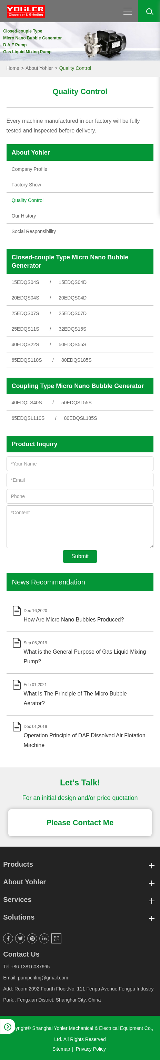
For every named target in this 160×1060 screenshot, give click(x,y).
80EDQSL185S (80, 418)
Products (80, 864)
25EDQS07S (25, 313)
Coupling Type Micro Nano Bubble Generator (78, 385)
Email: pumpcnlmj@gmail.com (35, 977)
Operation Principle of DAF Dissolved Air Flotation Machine (85, 740)
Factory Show (26, 184)
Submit (80, 556)
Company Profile (30, 169)
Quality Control (75, 68)
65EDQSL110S (28, 418)
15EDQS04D (73, 282)
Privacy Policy (91, 1049)
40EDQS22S (25, 344)
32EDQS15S (72, 329)
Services (80, 900)
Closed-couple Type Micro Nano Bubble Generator (70, 261)
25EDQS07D (73, 313)
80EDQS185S (76, 360)
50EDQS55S (72, 344)
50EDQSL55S (76, 402)
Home (13, 68)
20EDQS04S (25, 298)
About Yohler (39, 68)
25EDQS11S (25, 329)
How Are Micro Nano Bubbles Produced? (74, 620)
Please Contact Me (80, 822)
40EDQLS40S (27, 402)
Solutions (80, 917)
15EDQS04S (25, 282)
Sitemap (61, 1049)
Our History (24, 216)
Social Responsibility (34, 231)
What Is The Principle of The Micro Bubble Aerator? (75, 698)
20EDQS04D (73, 298)
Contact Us (21, 954)
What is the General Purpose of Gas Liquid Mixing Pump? (85, 656)
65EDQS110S (27, 360)
